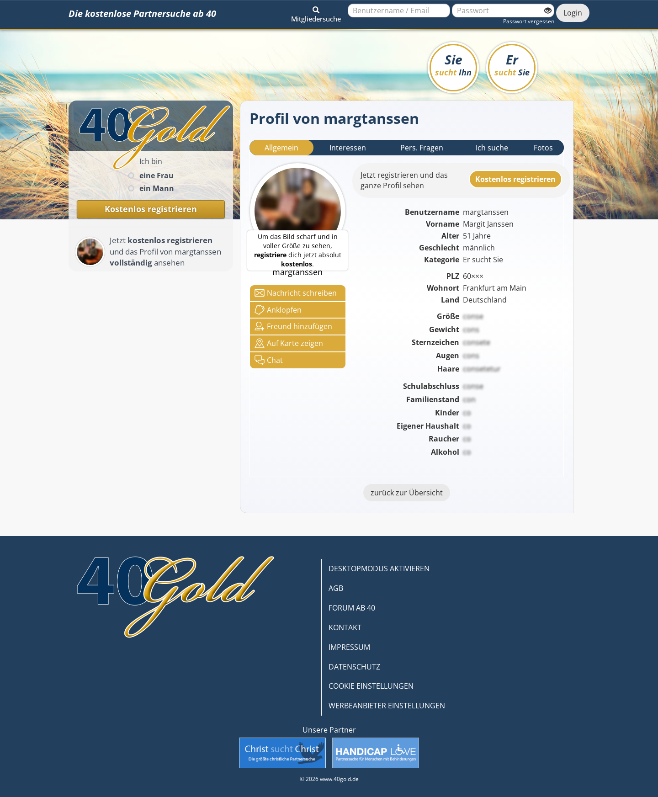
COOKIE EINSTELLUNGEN (371, 686)
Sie (453, 64)
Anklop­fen (278, 310)
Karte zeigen (289, 343)
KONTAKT (345, 627)
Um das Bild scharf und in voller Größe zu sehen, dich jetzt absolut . (297, 250)
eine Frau (156, 175)
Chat (269, 360)
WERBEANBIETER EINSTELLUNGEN (387, 706)
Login (572, 13)
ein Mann (156, 188)
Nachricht (296, 293)
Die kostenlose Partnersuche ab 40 (142, 13)
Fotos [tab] (543, 148)
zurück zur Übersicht (407, 493)
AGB (336, 588)
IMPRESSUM (349, 647)
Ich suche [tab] (492, 148)
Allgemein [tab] (281, 148)
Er (512, 64)
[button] (316, 12)
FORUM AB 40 (352, 608)
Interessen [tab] (347, 148)
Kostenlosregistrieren (515, 179)
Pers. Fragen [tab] (421, 148)
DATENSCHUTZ (354, 667)
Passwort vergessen (528, 21)
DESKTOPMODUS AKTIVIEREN (379, 568)
